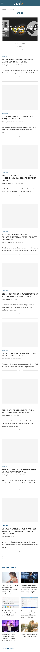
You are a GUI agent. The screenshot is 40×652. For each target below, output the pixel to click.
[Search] (38, 3)
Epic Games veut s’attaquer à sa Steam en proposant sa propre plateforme (20, 29)
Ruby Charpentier (9, 65)
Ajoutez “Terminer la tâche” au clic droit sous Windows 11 (9, 613)
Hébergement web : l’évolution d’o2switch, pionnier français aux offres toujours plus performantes (29, 590)
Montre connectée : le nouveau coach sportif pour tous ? (29, 636)
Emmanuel (7, 299)
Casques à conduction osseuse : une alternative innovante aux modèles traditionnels (10, 590)
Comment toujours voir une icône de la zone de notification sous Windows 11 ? (28, 614)
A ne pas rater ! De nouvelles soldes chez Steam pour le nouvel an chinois (20, 237)
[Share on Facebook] (19, 49)
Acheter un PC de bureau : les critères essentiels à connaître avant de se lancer (10, 637)
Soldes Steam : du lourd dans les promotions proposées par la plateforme (19, 531)
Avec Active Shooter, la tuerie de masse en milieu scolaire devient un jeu (19, 178)
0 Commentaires (20, 46)
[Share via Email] (22, 49)
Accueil (4, 9)
